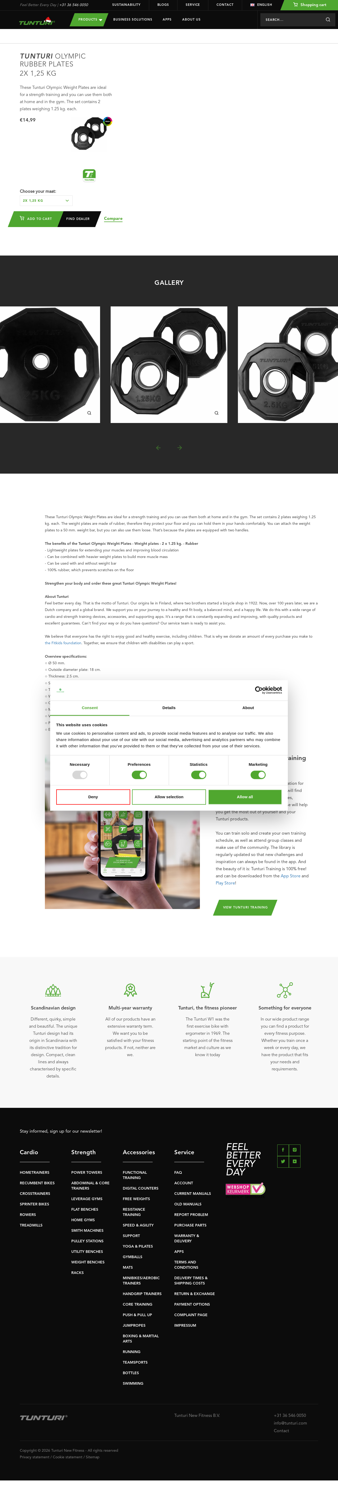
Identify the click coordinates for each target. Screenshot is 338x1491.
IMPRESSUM (185, 1336)
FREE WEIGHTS (136, 1210)
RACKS (77, 1284)
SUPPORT (131, 1247)
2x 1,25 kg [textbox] (33, 141)
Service (193, 5)
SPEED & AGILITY (138, 1236)
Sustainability (126, 5)
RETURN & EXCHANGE (194, 1305)
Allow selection (168, 797)
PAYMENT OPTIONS (192, 1315)
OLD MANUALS (187, 1215)
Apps (167, 19)
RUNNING (131, 1363)
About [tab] (248, 707)
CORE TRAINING (137, 1315)
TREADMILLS (31, 1236)
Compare (113, 230)
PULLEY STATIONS (87, 1252)
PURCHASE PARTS (190, 1236)
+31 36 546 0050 (73, 5)
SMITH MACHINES (87, 1241)
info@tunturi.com (290, 1434)
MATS (128, 1278)
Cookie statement (67, 1468)
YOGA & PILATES (138, 1257)
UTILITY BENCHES (87, 1262)
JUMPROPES (134, 1336)
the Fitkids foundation (63, 654)
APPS (179, 1262)
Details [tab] (169, 707)
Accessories (138, 1163)
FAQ (178, 1183)
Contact (225, 5)
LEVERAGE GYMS (86, 1210)
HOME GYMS (83, 1231)
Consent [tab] (90, 707)
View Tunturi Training (245, 918)
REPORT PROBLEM (191, 1226)
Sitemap (93, 1468)
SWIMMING (133, 1394)
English (261, 5)
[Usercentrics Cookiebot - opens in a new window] (259, 690)
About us (191, 19)
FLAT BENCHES (84, 1220)
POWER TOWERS (86, 1183)
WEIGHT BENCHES (88, 1273)
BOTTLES (131, 1384)
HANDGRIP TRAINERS (142, 1305)
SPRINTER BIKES (34, 1215)
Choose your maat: (38, 133)
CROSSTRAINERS (35, 1204)
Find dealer (78, 229)
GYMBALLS (132, 1268)
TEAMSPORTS (135, 1373)
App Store (291, 887)
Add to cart (36, 229)
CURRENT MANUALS (192, 1204)
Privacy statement (34, 1468)
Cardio (29, 1163)
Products (90, 19)
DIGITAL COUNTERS (140, 1199)
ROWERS (28, 1226)
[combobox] (46, 141)
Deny (93, 797)
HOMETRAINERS (34, 1183)
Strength (83, 1163)
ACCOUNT (183, 1194)
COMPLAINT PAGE (191, 1326)
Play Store (225, 894)
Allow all (245, 797)
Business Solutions (132, 19)
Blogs (163, 5)
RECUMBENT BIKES (37, 1194)
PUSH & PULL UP (137, 1326)
